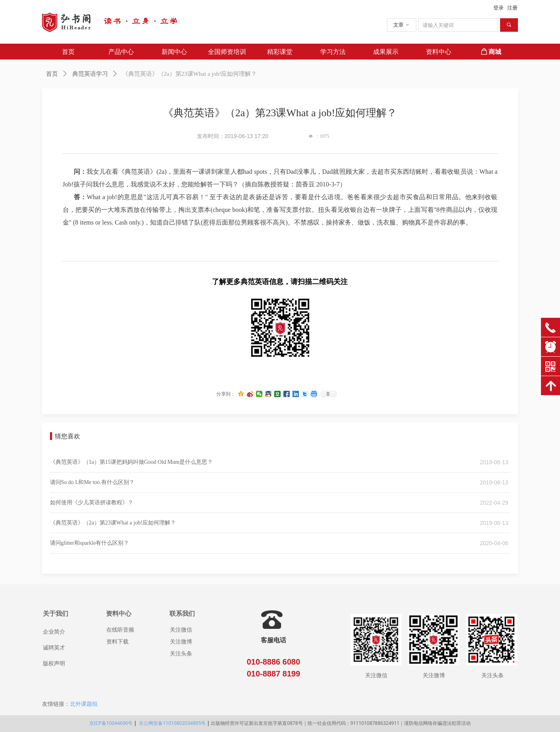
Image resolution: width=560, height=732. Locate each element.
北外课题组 (84, 704)
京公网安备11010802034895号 (172, 723)
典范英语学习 (90, 74)
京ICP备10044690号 (111, 723)
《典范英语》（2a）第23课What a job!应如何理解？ (113, 523)
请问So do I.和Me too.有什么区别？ (92, 482)
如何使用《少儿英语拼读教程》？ (91, 502)
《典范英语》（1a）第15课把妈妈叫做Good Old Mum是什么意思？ (131, 462)
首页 (52, 74)
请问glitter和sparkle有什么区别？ (89, 543)
